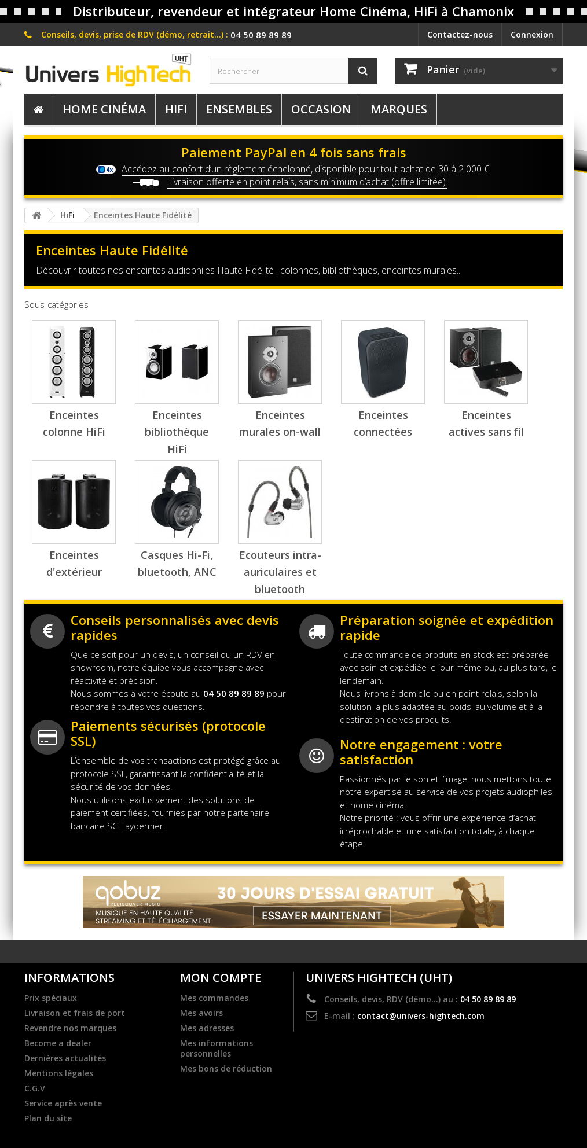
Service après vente (63, 1103)
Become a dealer (57, 1043)
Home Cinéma (104, 109)
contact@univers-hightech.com (421, 1015)
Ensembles (239, 109)
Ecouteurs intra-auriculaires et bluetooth (280, 572)
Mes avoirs (201, 1013)
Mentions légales (58, 1073)
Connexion (532, 34)
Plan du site (48, 1118)
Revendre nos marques (70, 1028)
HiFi (176, 109)
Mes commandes (214, 998)
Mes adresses (207, 1028)
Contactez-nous (460, 34)
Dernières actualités (65, 1058)
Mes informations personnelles (216, 1048)
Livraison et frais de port (74, 1013)
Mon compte (220, 977)
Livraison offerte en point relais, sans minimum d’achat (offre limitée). (307, 181)
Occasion (321, 109)
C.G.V (34, 1088)
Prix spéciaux (50, 998)
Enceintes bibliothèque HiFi (177, 432)
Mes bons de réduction (226, 1069)
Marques (398, 109)
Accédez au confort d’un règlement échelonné (216, 169)
